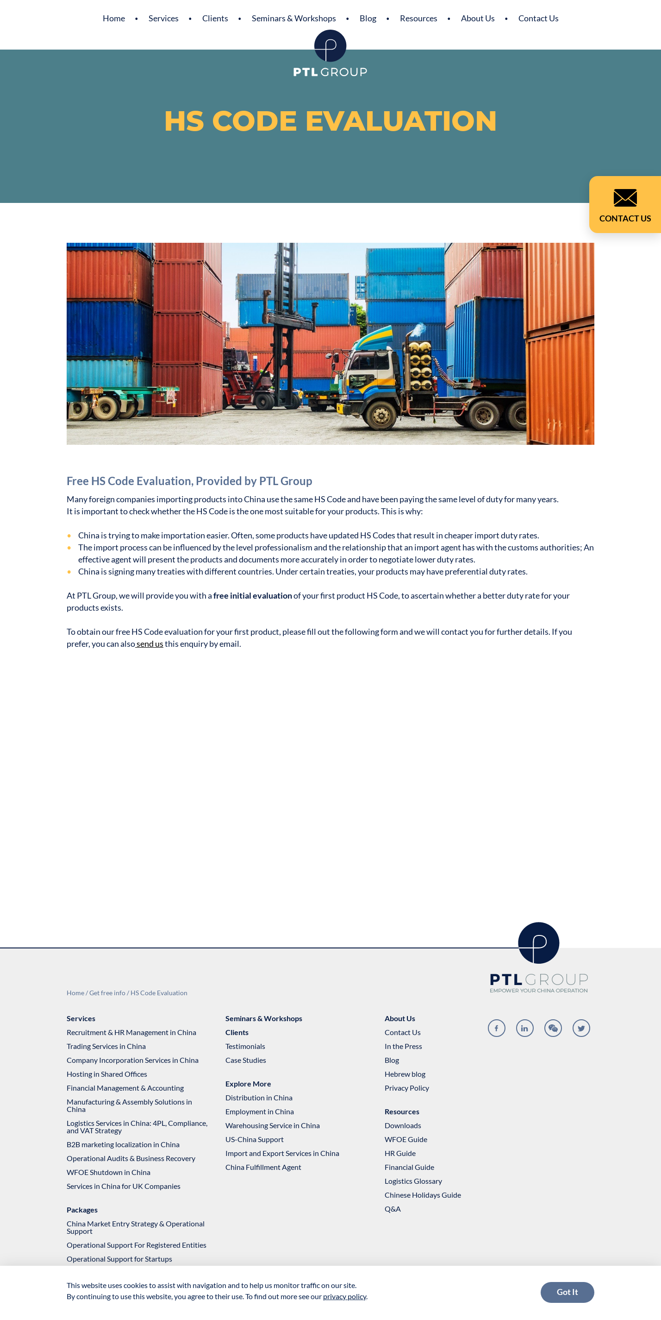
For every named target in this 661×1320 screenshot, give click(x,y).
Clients (215, 18)
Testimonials (245, 1046)
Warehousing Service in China (272, 1125)
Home (114, 18)
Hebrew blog (405, 1074)
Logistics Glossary (413, 1181)
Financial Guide (409, 1167)
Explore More (248, 1083)
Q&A (393, 1209)
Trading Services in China (106, 1046)
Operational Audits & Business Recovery (131, 1158)
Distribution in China (259, 1097)
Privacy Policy (407, 1088)
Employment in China (259, 1111)
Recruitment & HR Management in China (131, 1032)
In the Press (403, 1046)
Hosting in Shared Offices (107, 1074)
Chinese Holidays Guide (423, 1195)
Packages (82, 1209)
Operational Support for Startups (119, 1259)
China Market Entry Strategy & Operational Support (136, 1227)
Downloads (403, 1125)
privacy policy (344, 1296)
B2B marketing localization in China (123, 1144)
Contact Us (538, 18)
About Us (478, 18)
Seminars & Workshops (294, 18)
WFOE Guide (406, 1139)
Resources (418, 18)
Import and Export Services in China (282, 1153)
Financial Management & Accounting (125, 1088)
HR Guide (400, 1153)
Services (164, 18)
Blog (368, 18)
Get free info (107, 993)
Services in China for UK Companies (124, 1186)
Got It (567, 1292)
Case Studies (245, 1060)
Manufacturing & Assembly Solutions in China (129, 1105)
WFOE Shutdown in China (108, 1172)
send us (149, 643)
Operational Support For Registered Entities (136, 1245)
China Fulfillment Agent (263, 1167)
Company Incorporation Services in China (133, 1060)
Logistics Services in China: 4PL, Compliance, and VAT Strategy (137, 1126)
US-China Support (254, 1139)
